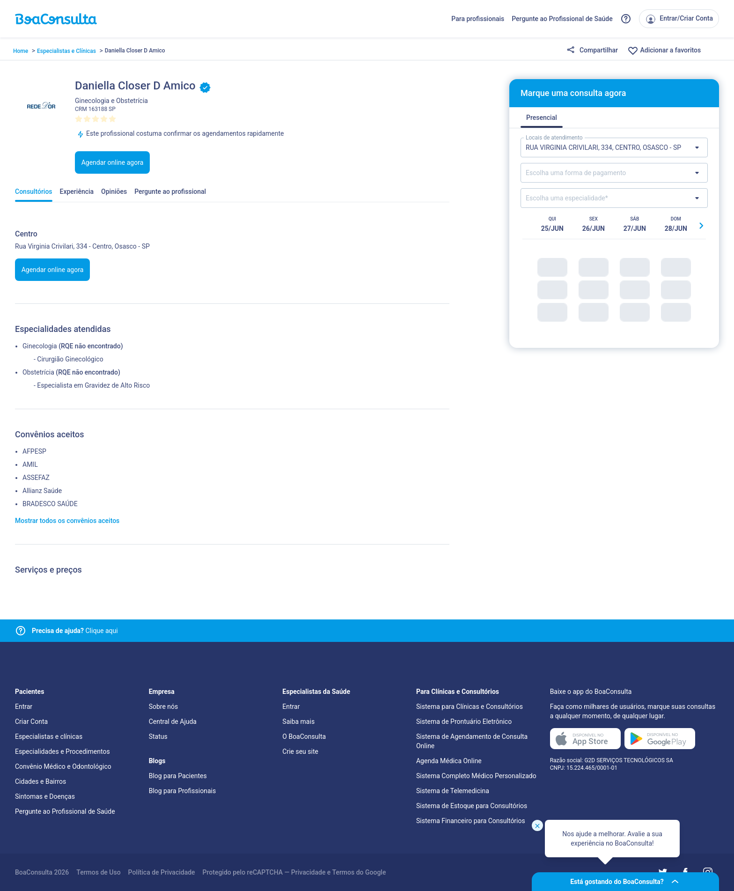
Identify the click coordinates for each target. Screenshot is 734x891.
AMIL (30, 464)
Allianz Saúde (42, 490)
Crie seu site (300, 751)
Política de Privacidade (161, 872)
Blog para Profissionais (182, 791)
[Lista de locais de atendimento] (614, 147)
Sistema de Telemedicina (452, 791)
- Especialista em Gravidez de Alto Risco (92, 385)
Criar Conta (31, 721)
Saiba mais (298, 721)
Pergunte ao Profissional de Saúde (562, 18)
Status (158, 736)
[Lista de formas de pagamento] (614, 172)
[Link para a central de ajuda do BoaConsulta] (625, 18)
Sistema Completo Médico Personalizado (476, 776)
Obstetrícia (38, 372)
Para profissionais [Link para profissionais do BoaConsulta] (477, 18)
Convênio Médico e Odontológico (63, 766)
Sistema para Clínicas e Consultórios (469, 706)
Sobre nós (163, 706)
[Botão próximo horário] (701, 225)
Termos (343, 872)
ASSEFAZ (36, 477)
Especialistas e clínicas (48, 736)
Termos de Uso (98, 872)
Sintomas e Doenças (45, 796)
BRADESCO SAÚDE (50, 504)
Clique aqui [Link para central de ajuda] (75, 630)
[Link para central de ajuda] (20, 630)
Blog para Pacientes (178, 776)
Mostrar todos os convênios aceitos (67, 520)
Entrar (23, 706)
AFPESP (34, 451)
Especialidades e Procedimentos (62, 751)
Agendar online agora (112, 162)
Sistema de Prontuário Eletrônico (464, 721)
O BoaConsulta (304, 736)
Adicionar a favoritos (664, 50)
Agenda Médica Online (449, 761)
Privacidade (308, 872)
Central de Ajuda (173, 721)
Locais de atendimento (554, 137)
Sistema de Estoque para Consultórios (471, 806)
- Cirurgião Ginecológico (68, 359)
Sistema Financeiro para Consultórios (470, 821)
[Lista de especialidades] (614, 198)
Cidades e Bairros (40, 781)
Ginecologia (39, 346)
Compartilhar (592, 50)
